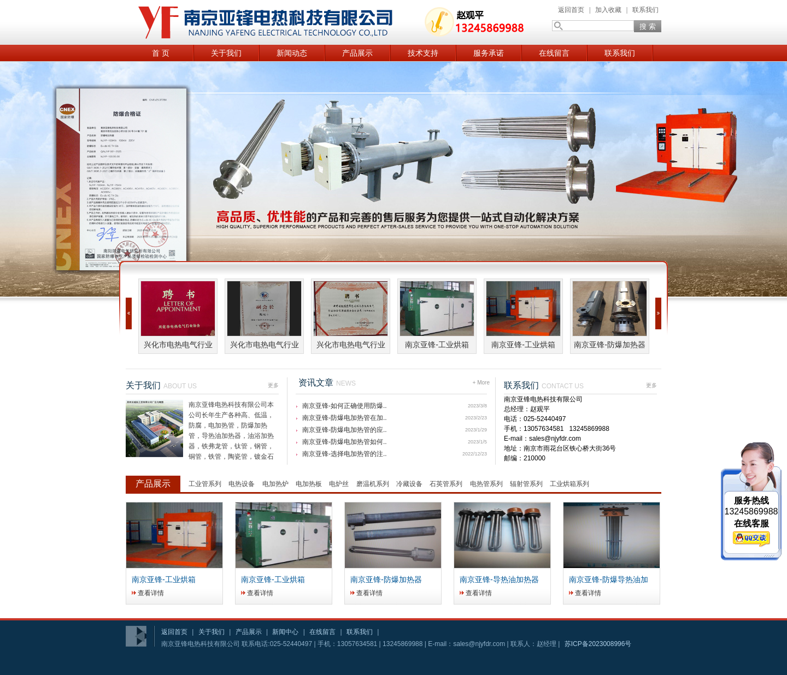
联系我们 (645, 10)
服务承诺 (488, 53)
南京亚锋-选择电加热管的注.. (344, 454)
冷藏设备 (409, 484)
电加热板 (309, 484)
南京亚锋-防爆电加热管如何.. (344, 442)
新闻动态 (292, 53)
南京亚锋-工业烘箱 (437, 344)
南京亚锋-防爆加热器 (609, 344)
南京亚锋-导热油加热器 (499, 579)
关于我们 (226, 53)
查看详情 (151, 593)
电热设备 (241, 484)
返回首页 (571, 10)
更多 (273, 382)
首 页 (160, 53)
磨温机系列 (372, 484)
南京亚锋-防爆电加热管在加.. (344, 418)
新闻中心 (285, 632)
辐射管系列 (526, 484)
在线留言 (554, 53)
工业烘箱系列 (569, 484)
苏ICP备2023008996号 (598, 644)
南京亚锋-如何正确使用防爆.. (344, 406)
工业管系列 (205, 484)
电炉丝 (339, 484)
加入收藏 (608, 10)
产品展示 (357, 53)
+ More (481, 380)
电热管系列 (486, 484)
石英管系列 (446, 484)
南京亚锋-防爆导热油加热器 (608, 580)
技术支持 (423, 53)
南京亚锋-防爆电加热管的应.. (344, 430)
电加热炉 (275, 484)
